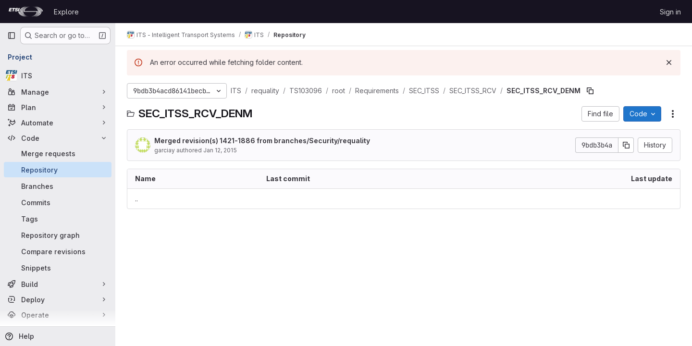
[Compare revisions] (57, 251)
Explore (66, 12)
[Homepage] (25, 11)
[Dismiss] (669, 62)
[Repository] (57, 169)
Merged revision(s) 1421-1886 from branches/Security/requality (262, 140)
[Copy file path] (590, 91)
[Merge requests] (57, 153)
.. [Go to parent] (136, 199)
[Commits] (57, 202)
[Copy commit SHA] (626, 145)
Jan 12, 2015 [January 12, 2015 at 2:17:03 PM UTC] (220, 150)
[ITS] (57, 75)
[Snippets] (57, 267)
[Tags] (57, 218)
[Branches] (57, 186)
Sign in (670, 12)
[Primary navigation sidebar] (11, 35)
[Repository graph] (57, 235)
